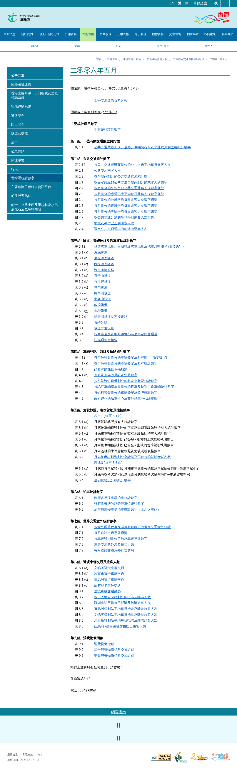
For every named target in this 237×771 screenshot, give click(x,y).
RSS (39, 754)
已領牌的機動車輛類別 (110, 369)
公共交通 (17, 75)
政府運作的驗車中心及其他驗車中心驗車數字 (127, 398)
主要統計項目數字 (107, 129)
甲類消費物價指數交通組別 (114, 655)
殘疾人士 (210, 46)
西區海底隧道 (104, 264)
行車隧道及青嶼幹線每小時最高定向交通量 (125, 334)
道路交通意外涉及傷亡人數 (114, 544)
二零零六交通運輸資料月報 (188, 59)
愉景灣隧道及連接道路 (110, 316)
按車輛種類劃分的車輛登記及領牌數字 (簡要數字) (130, 357)
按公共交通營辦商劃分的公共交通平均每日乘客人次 (132, 164)
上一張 (11, 721)
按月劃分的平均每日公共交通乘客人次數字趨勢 (129, 188)
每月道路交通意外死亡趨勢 (114, 550)
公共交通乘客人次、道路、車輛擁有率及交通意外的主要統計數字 (142, 147)
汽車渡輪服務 (104, 270)
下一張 (226, 721)
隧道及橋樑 (19, 133)
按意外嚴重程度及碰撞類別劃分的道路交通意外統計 (132, 527)
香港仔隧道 (102, 281)
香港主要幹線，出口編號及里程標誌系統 (34, 95)
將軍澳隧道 (102, 293)
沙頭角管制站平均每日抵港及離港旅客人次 (125, 620)
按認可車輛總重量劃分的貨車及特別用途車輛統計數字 (134, 386)
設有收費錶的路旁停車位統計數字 (119, 503)
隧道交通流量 (104, 328)
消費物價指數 (104, 644)
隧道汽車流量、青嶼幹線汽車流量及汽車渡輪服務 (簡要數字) (138, 246)
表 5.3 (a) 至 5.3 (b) (108, 462)
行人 (118, 46)
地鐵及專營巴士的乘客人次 (114, 223)
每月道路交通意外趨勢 (110, 532)
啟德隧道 (100, 305)
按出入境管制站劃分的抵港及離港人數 (122, 597)
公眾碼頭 (17, 151)
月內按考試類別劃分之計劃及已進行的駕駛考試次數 (132, 457)
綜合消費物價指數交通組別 (114, 649)
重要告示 (12, 754)
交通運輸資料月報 (157, 59)
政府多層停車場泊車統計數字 (115, 497)
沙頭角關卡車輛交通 (109, 573)
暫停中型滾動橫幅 (118, 725)
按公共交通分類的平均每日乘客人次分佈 (124, 217)
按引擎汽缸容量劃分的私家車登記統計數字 (125, 381)
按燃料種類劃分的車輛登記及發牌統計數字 (125, 392)
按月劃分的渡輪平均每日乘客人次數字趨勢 (125, 211)
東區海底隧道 (104, 258)
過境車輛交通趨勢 (107, 591)
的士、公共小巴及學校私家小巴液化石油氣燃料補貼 (34, 207)
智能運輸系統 (21, 106)
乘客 (77, 46)
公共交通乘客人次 (107, 170)
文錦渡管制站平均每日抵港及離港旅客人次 (125, 614)
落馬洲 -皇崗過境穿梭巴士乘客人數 (120, 626)
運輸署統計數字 (132, 59)
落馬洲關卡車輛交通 (109, 579)
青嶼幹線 (100, 322)
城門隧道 (100, 287)
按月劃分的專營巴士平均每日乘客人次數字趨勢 (129, 194)
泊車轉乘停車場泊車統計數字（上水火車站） (127, 509)
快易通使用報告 (105, 340)
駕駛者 (35, 46)
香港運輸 (112, 59)
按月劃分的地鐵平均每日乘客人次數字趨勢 (125, 199)
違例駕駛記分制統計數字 (112, 480)
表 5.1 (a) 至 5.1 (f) (107, 416)
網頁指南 (118, 711)
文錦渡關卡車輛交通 (109, 568)
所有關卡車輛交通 (107, 585)
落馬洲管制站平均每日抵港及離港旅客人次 (125, 608)
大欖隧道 (100, 310)
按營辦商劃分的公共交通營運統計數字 (122, 176)
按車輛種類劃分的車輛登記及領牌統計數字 (125, 363)
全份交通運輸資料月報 (110, 100)
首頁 (98, 59)
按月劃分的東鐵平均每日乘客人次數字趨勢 (125, 205)
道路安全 (17, 115)
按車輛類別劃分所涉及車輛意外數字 (120, 538)
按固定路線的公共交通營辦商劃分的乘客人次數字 (130, 182)
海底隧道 (100, 252)
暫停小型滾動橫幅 (118, 738)
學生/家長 (163, 46)
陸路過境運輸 (21, 84)
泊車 (14, 142)
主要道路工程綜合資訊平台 (31, 187)
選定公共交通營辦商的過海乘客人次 (120, 229)
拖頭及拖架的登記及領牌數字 (115, 375)
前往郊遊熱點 (21, 195)
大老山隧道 (102, 299)
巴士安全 (17, 124)
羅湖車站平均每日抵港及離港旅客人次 (122, 602)
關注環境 (17, 160)
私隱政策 (27, 754)
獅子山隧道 (102, 275)
